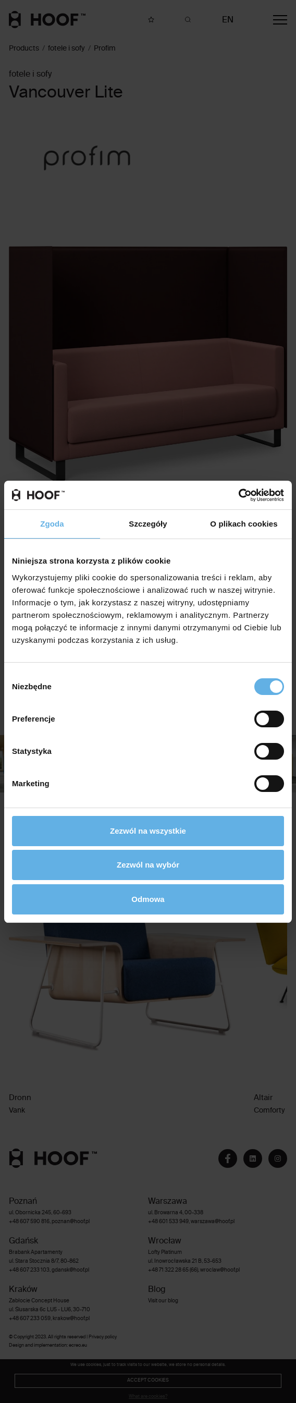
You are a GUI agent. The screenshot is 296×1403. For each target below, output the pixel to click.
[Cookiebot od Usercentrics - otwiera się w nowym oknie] (238, 495)
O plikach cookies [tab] (243, 523)
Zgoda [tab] (52, 523)
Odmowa (147, 899)
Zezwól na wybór (148, 864)
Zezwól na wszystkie (148, 830)
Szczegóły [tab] (148, 523)
